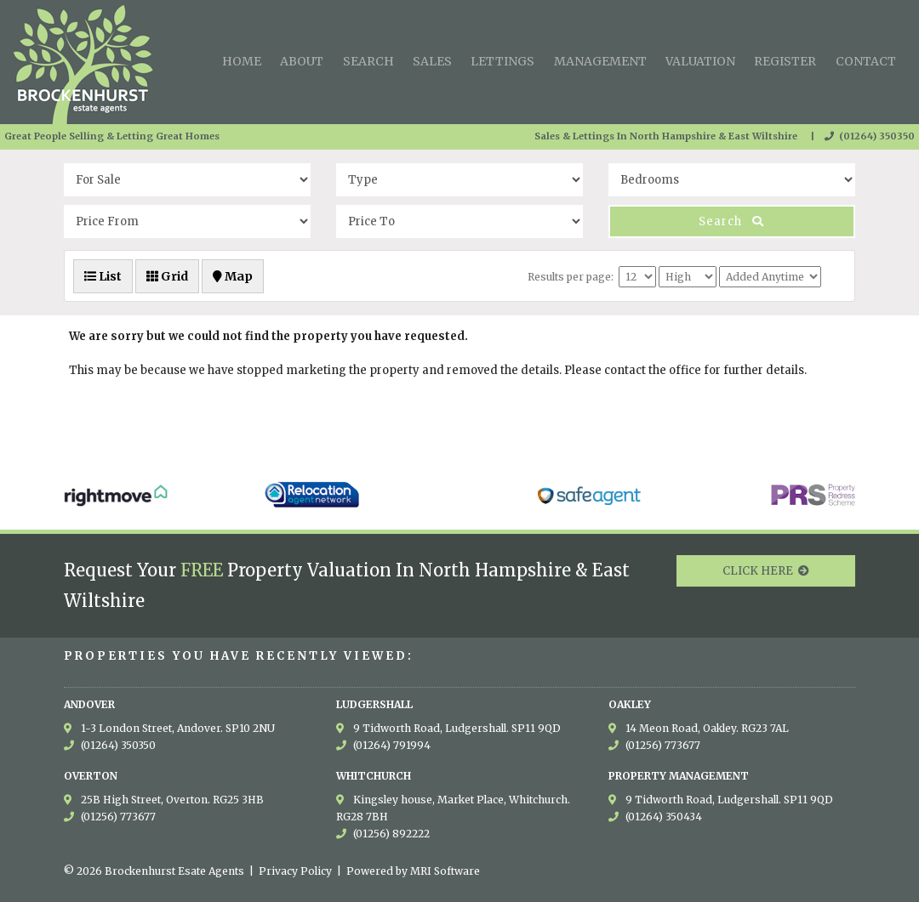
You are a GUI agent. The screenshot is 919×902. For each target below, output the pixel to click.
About (301, 61)
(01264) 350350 (870, 136)
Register (785, 61)
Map (233, 276)
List (103, 276)
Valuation (700, 61)
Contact (866, 61)
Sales (432, 61)
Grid (167, 276)
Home (241, 61)
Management (600, 61)
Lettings (502, 61)
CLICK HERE (765, 571)
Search (368, 61)
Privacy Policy (295, 871)
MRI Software (445, 871)
